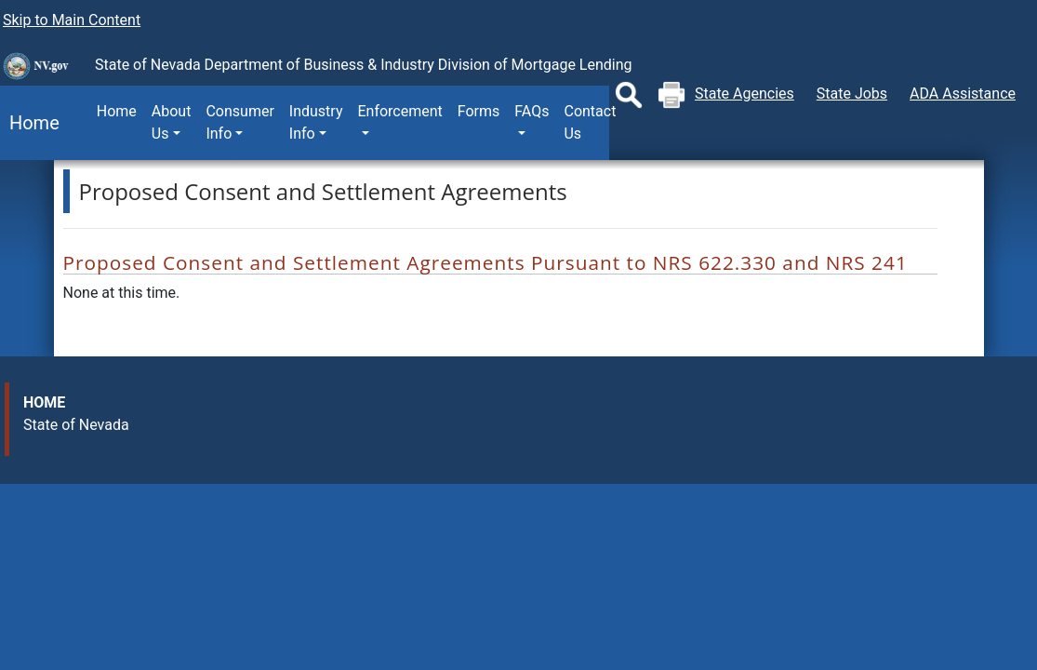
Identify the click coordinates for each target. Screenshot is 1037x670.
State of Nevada (76, 425)
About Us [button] (172, 122)
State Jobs (852, 93)
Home (30, 123)
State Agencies (744, 93)
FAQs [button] (531, 111)
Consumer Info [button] (239, 122)
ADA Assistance (963, 93)
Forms (479, 111)
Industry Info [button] (316, 122)
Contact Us (590, 122)
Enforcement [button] (399, 111)
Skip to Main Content (71, 20)
